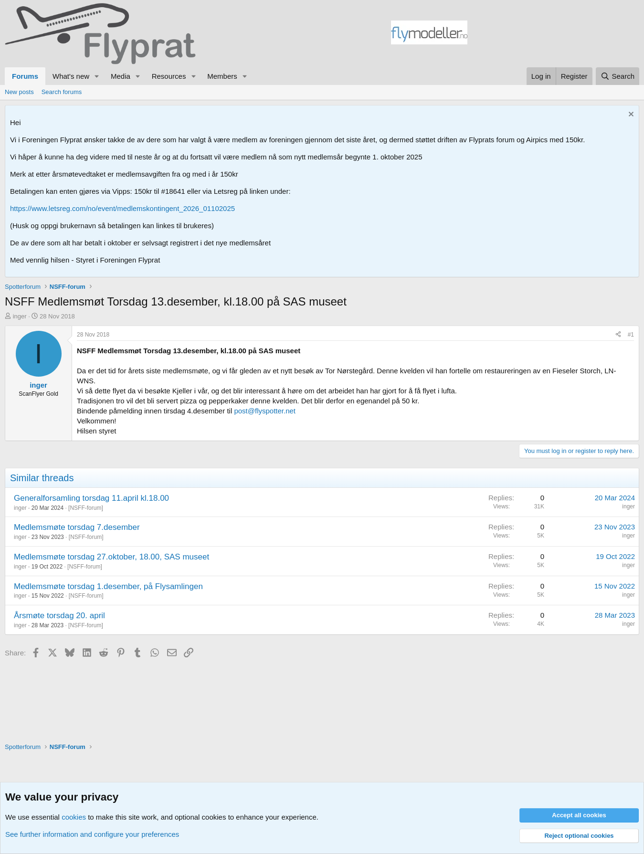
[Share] (618, 334)
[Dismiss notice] (630, 115)
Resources (169, 76)
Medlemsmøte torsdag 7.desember (77, 527)
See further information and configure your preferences (92, 834)
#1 (631, 334)
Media (120, 76)
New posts (19, 91)
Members (222, 76)
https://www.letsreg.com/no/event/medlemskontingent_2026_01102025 (122, 208)
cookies (74, 817)
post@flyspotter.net (265, 411)
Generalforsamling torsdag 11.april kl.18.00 (91, 498)
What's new (71, 76)
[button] (97, 76)
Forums (25, 76)
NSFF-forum (85, 508)
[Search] (617, 76)
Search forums (62, 91)
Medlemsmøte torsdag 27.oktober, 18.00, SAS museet (111, 556)
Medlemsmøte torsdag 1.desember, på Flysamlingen (108, 586)
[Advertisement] (553, 34)
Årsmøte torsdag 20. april (59, 615)
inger (20, 316)
